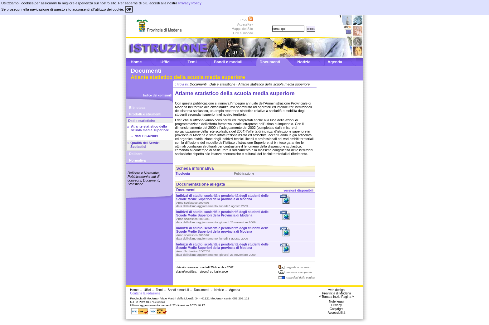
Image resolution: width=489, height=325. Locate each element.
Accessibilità (336, 312)
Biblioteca (137, 107)
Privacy (336, 305)
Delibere (136, 154)
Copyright (336, 309)
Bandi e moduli (228, 62)
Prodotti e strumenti (145, 114)
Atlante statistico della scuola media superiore (150, 128)
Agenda (334, 62)
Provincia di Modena (336, 293)
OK (128, 9)
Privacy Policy (189, 3)
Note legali (336, 301)
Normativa (137, 160)
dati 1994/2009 (146, 136)
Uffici (166, 62)
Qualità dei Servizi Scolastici (145, 144)
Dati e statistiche (141, 121)
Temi (192, 62)
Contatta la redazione (145, 293)
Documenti (269, 62)
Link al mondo (243, 33)
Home (136, 62)
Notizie (303, 62)
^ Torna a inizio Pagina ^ (336, 296)
